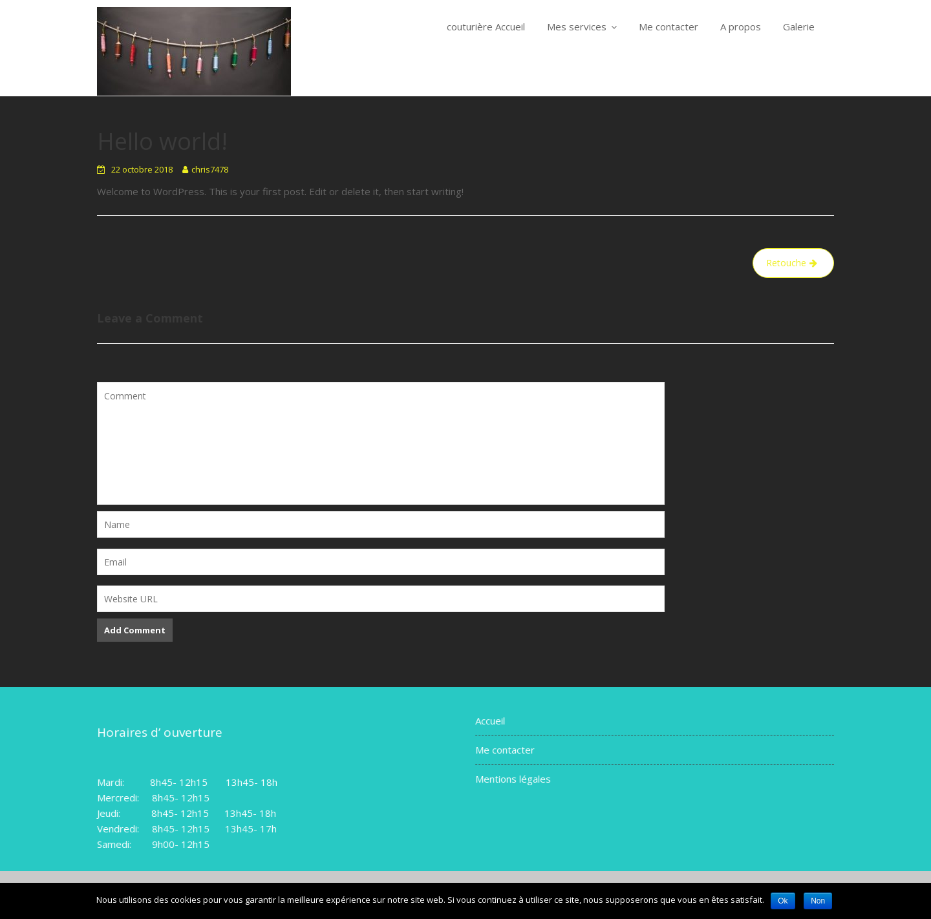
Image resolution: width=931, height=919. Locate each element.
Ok (782, 900)
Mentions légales (515, 778)
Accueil (492, 721)
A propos (740, 26)
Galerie (799, 26)
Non (818, 900)
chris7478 (209, 169)
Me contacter (668, 26)
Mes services (576, 26)
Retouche (786, 263)
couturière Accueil (486, 26)
